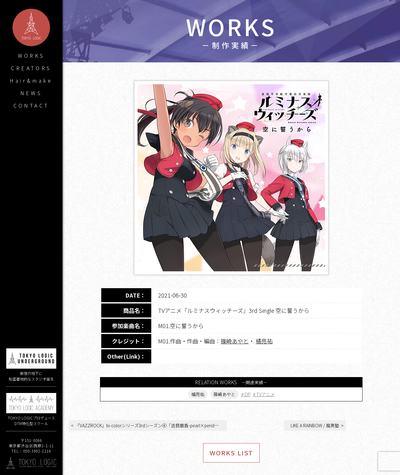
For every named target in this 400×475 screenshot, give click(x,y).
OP (247, 394)
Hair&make (31, 80)
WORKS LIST (231, 452)
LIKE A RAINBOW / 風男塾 (315, 425)
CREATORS (31, 68)
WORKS (31, 55)
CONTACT (31, 105)
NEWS (31, 93)
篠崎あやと (235, 341)
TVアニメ (265, 394)
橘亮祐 (264, 341)
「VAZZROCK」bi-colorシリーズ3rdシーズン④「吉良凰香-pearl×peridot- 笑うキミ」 (151, 425)
